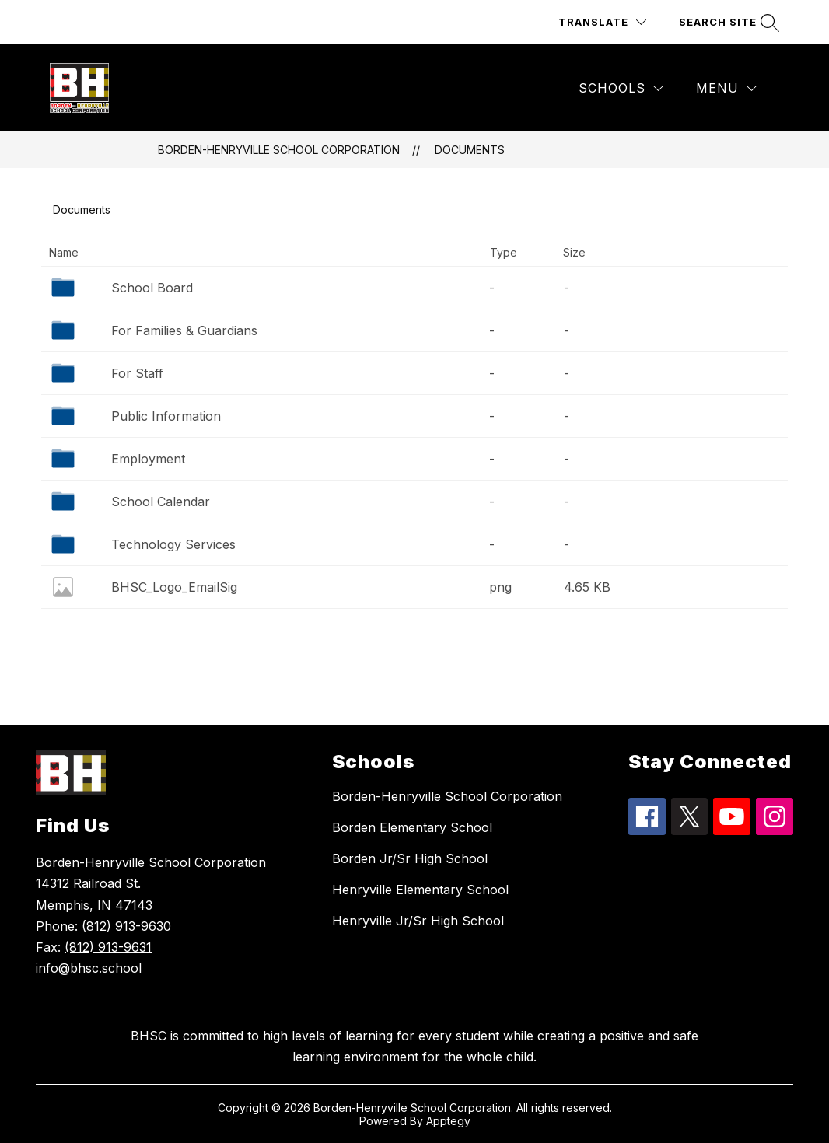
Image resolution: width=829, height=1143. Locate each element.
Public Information (166, 416)
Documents (470, 149)
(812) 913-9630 (126, 926)
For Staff (137, 373)
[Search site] (727, 22)
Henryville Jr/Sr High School (418, 920)
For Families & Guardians (184, 330)
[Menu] (726, 88)
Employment (148, 459)
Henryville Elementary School (420, 889)
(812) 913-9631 (108, 947)
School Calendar (160, 501)
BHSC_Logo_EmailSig (174, 587)
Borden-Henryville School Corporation (279, 149)
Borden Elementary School (412, 827)
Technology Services (173, 544)
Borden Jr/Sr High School (410, 858)
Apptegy (448, 1120)
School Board (152, 287)
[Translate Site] (602, 22)
